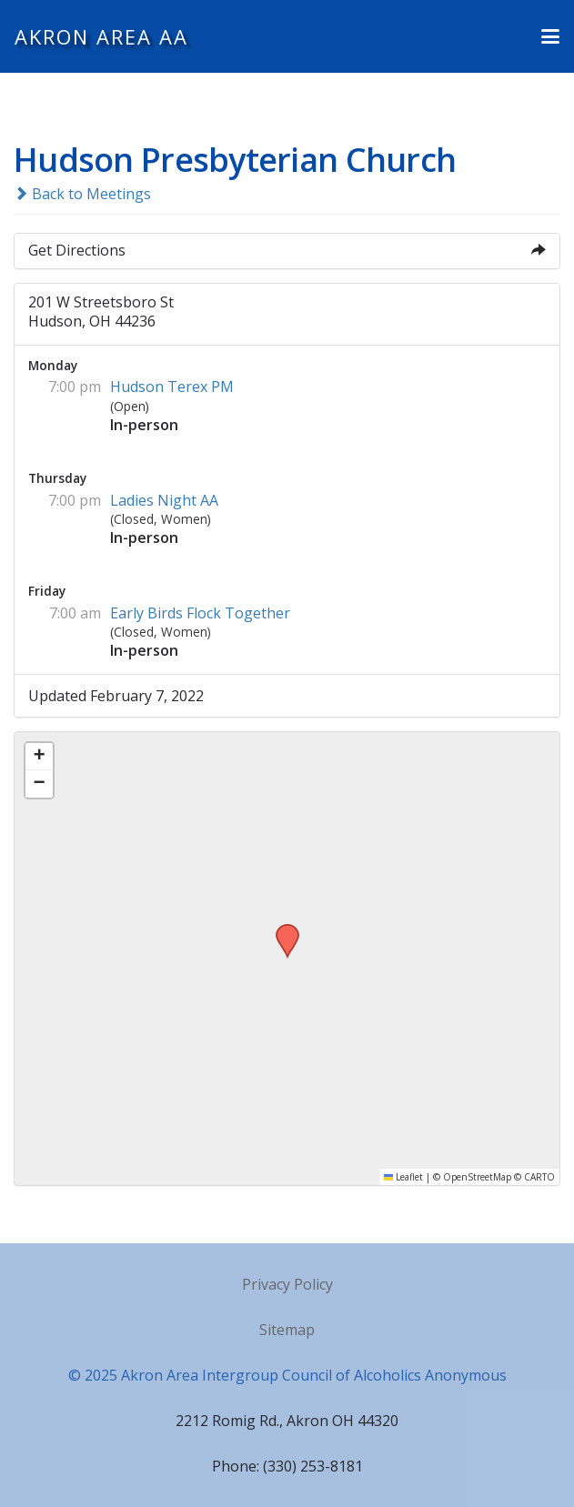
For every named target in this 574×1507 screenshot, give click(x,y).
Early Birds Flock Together (200, 613)
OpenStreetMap (477, 1176)
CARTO (539, 1176)
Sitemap (287, 1330)
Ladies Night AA (164, 500)
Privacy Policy (287, 1284)
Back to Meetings (82, 194)
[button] (550, 36)
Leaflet (403, 1176)
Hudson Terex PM (172, 387)
